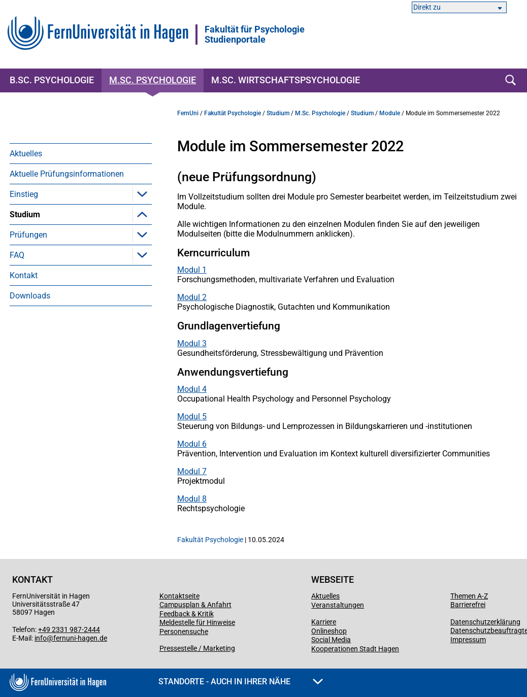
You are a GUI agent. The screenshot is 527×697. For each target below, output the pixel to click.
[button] (142, 194)
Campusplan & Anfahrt (195, 605)
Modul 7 (192, 471)
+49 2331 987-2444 (69, 629)
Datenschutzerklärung (485, 622)
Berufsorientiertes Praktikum (75, 275)
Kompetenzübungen (61, 255)
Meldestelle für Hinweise (197, 622)
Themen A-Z (469, 596)
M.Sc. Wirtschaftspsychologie (285, 80)
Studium (25, 214)
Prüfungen (28, 296)
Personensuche (183, 631)
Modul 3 (192, 343)
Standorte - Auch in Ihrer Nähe (240, 681)
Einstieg (24, 194)
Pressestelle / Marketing (197, 648)
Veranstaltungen (337, 605)
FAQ (17, 316)
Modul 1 (192, 270)
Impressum (468, 640)
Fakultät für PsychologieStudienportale (255, 34)
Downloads (30, 356)
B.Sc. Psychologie (52, 80)
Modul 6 (192, 444)
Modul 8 (192, 499)
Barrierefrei (467, 605)
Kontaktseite (179, 596)
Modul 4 (192, 389)
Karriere (323, 622)
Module (38, 235)
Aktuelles (26, 153)
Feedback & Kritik (186, 614)
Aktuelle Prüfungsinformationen (67, 174)
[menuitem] (81, 153)
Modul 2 (192, 297)
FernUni (188, 113)
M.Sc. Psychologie (152, 80)
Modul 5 (192, 416)
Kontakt (24, 336)
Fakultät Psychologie (232, 113)
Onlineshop (329, 631)
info (41, 638)
